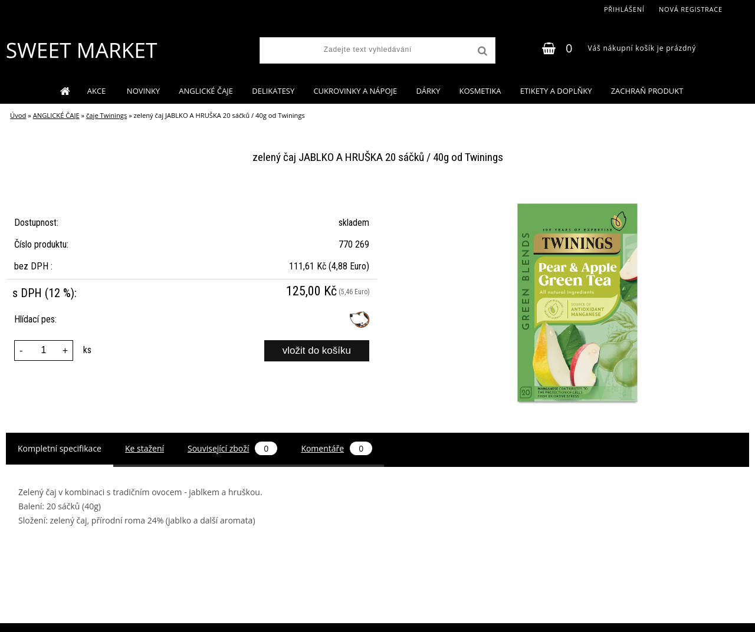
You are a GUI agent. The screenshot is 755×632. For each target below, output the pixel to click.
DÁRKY (428, 90)
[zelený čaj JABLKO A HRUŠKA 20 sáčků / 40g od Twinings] (576, 194)
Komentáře (336, 448)
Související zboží (232, 448)
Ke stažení (144, 448)
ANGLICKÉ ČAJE (206, 90)
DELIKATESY (273, 90)
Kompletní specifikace (59, 448)
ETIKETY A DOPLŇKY (556, 90)
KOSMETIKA (480, 90)
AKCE (97, 90)
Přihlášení (624, 9)
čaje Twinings (106, 115)
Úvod (18, 115)
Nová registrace (691, 9)
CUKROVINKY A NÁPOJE (355, 90)
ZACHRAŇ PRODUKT (647, 90)
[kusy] (43, 350)
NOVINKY (143, 90)
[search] (481, 51)
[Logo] (81, 50)
